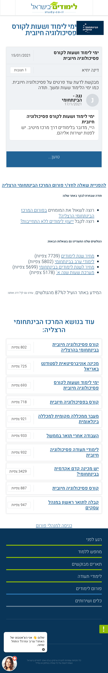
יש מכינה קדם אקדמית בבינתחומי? (76, 471)
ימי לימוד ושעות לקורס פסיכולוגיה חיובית (76, 385)
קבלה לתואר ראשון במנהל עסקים (73, 505)
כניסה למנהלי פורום (54, 525)
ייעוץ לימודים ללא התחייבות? (47, 221)
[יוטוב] (59, 633)
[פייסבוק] (52, 633)
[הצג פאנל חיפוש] (7, 7)
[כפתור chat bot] (9, 663)
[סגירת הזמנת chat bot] (43, 649)
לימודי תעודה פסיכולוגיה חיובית (74, 452)
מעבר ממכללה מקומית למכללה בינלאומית (68, 419)
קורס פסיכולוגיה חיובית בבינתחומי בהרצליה (75, 347)
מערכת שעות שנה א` (75, 272)
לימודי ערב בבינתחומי (74, 261)
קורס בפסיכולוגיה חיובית (74, 402)
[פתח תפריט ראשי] (100, 7)
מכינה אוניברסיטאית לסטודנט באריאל (70, 366)
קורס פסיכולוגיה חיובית (75, 488)
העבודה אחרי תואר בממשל (73, 435)
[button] (54, 61)
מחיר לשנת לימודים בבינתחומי (66, 267)
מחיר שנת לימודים (77, 256)
